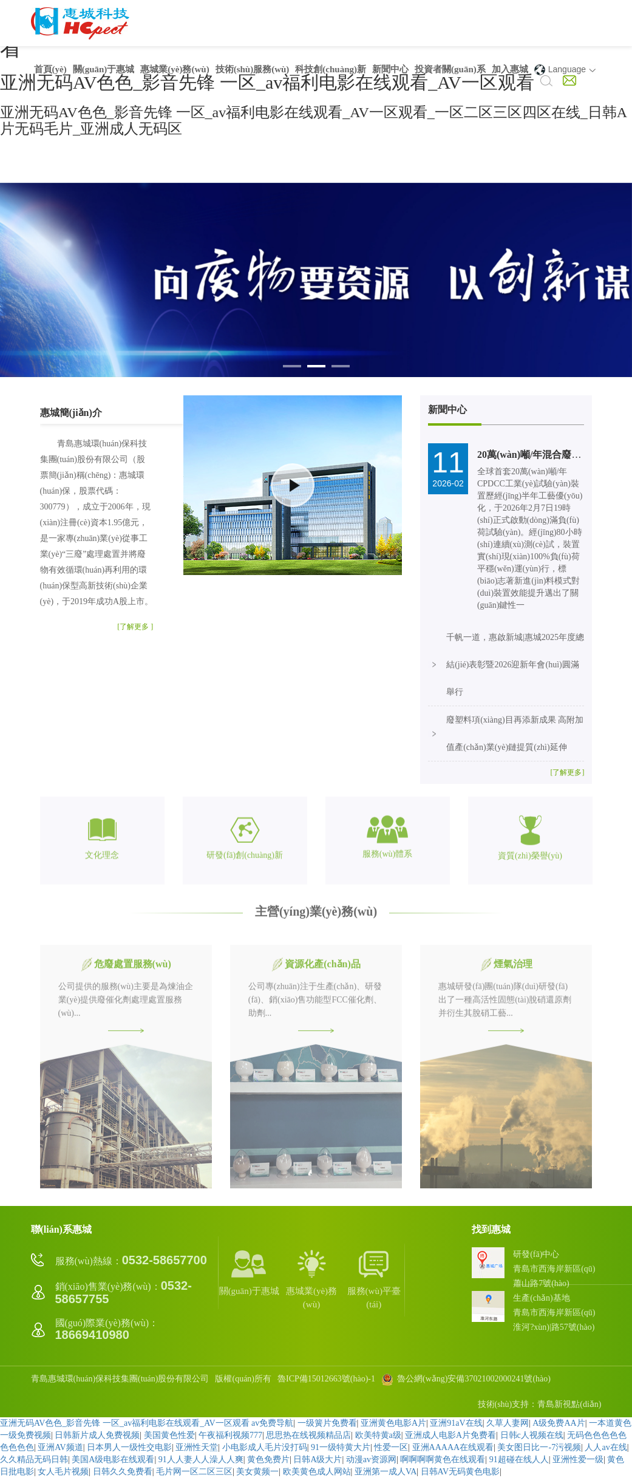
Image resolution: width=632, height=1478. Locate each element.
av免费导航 (272, 1423)
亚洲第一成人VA (385, 1471)
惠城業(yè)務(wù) (174, 69)
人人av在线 (606, 1447)
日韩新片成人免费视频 (97, 1435)
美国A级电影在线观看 (113, 1459)
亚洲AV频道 (60, 1447)
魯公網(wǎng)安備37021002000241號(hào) (466, 1378)
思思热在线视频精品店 (308, 1435)
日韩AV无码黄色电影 (460, 1471)
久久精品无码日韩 (34, 1459)
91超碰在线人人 (519, 1459)
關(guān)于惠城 (104, 69)
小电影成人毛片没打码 (264, 1447)
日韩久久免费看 (122, 1471)
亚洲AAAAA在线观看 (453, 1447)
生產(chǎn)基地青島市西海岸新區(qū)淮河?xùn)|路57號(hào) (554, 1312)
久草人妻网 (507, 1423)
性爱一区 (391, 1447)
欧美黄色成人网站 (317, 1471)
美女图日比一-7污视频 (539, 1447)
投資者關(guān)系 (450, 69)
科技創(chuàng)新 (330, 69)
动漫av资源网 (371, 1459)
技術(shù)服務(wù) (253, 69)
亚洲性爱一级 (577, 1459)
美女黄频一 (257, 1471)
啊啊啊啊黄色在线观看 (442, 1459)
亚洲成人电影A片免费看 (450, 1435)
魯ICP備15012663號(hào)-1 (326, 1378)
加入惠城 (510, 69)
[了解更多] (567, 772)
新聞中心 (390, 69)
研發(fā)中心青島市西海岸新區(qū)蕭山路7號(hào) (554, 1269)
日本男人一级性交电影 (129, 1447)
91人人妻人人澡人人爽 (200, 1459)
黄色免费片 (268, 1459)
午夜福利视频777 (230, 1435)
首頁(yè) (50, 69)
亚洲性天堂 (196, 1447)
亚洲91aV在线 (456, 1423)
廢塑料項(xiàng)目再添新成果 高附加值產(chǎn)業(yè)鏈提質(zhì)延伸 (514, 733)
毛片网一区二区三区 (194, 1471)
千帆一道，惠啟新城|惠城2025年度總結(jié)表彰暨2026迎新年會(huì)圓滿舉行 (515, 664)
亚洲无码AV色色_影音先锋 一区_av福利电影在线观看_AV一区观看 (125, 1423)
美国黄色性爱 (169, 1435)
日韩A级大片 (317, 1459)
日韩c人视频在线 (531, 1435)
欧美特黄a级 (378, 1435)
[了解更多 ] (135, 626)
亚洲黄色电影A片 (393, 1423)
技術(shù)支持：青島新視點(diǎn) (540, 1404)
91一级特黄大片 (340, 1447)
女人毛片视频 (63, 1471)
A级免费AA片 (558, 1423)
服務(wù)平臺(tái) (374, 1278)
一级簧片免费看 (327, 1423)
